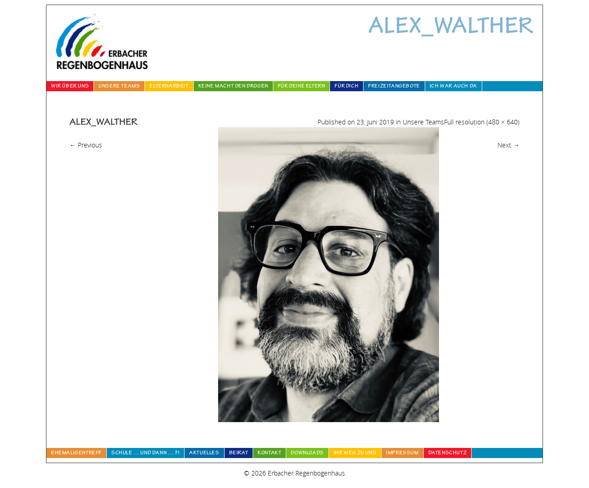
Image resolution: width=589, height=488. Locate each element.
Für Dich (346, 86)
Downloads (307, 453)
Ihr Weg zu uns (355, 453)
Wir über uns (70, 86)
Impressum (402, 453)
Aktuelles (204, 453)
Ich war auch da (453, 86)
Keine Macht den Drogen (233, 86)
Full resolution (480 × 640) (482, 122)
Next (508, 145)
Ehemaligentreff (76, 453)
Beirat (238, 453)
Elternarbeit (169, 86)
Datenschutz (447, 453)
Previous (85, 145)
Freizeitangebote (394, 86)
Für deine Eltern (301, 86)
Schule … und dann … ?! (145, 453)
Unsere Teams (119, 86)
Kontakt (269, 453)
